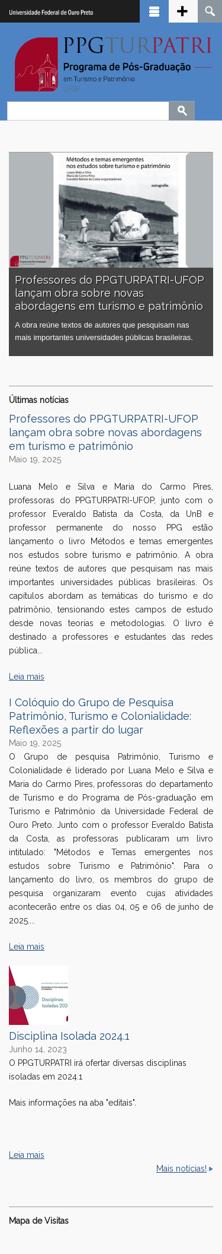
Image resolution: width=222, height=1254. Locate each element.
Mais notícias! (181, 1168)
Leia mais (26, 676)
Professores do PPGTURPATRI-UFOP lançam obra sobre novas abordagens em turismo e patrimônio (109, 293)
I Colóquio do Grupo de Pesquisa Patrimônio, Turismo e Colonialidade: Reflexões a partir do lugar (100, 716)
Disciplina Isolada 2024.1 (69, 1036)
